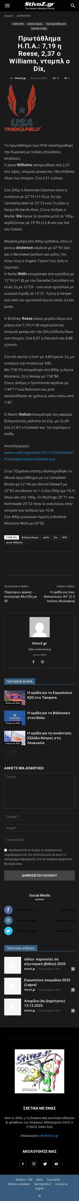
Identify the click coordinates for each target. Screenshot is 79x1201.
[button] (7, 5)
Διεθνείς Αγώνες (35, 23)
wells (46, 537)
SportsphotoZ (42, 1184)
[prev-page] (6, 753)
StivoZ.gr (20, 78)
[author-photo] (39, 637)
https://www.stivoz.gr (39, 649)
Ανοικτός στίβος (39, 28)
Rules (39, 1179)
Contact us (61, 1184)
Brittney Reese (30, 537)
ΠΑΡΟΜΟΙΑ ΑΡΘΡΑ (20, 681)
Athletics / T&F (24, 1179)
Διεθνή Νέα (24, 15)
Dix (55, 537)
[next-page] (13, 753)
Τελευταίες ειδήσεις (21, 948)
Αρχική (8, 15)
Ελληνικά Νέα (12, 703)
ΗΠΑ (64, 537)
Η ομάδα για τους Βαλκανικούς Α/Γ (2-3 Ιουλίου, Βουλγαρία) (59, 596)
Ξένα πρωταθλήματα (56, 23)
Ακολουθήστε (65, 920)
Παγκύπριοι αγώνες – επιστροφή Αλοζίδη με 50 (20, 596)
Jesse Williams (14, 542)
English (39, 1188)
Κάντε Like (68, 910)
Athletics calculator (19, 1184)
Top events (53, 1179)
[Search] (73, 5)
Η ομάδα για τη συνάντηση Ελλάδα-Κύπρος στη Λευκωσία (49, 738)
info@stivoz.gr (48, 1136)
